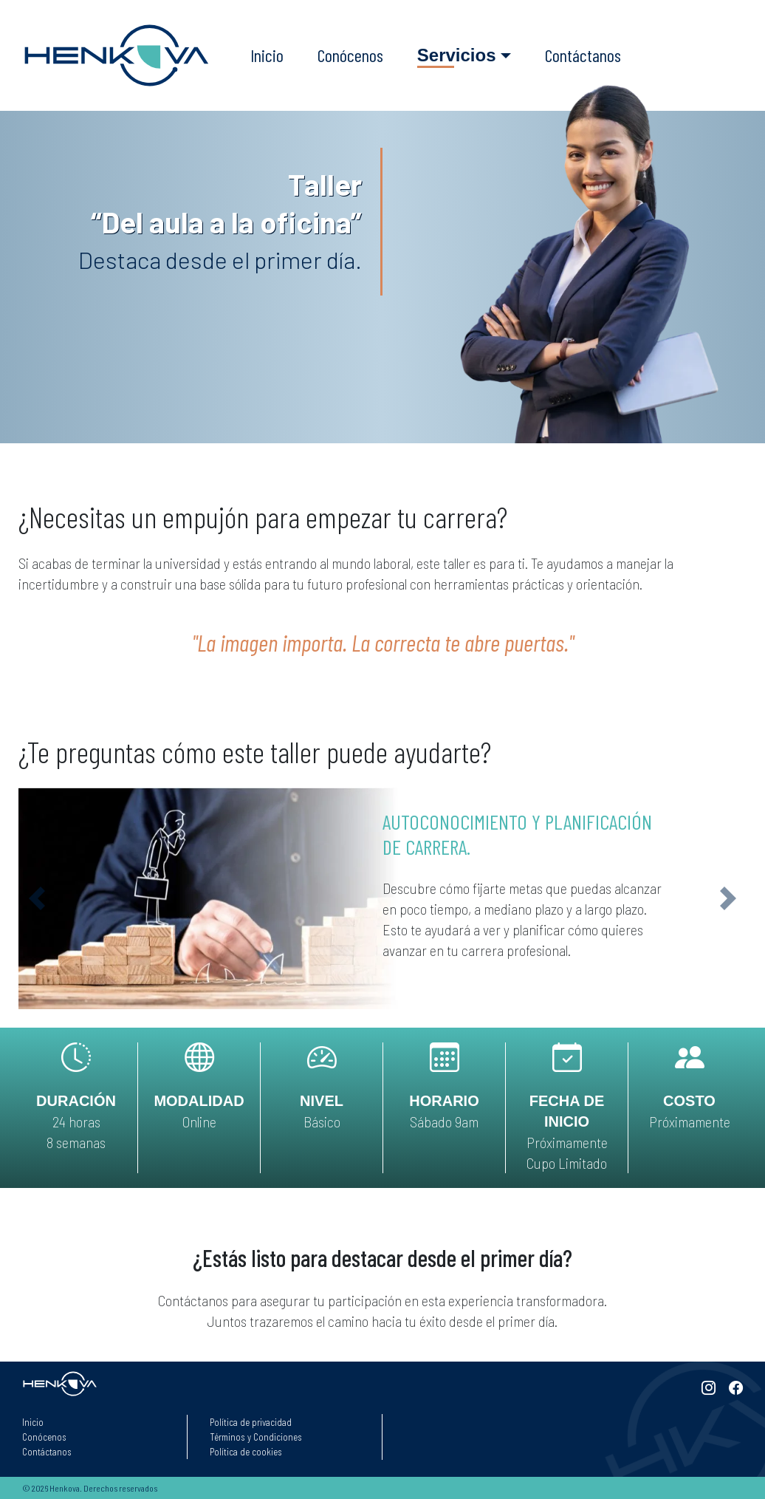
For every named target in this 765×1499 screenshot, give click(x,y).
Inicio (267, 55)
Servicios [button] (456, 55)
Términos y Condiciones (256, 1437)
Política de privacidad (251, 1422)
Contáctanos (583, 55)
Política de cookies (246, 1452)
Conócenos (350, 55)
